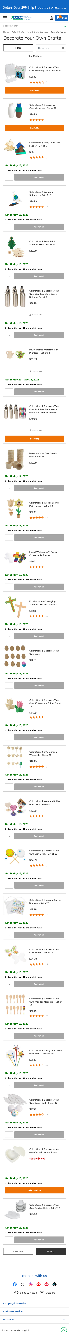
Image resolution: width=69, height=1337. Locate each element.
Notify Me (34, 90)
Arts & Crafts (18, 32)
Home (6, 32)
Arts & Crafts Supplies (37, 32)
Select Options (34, 1190)
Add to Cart (39, 177)
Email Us (50, 1293)
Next (50, 1251)
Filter (18, 47)
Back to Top (63, 1330)
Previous (18, 1251)
